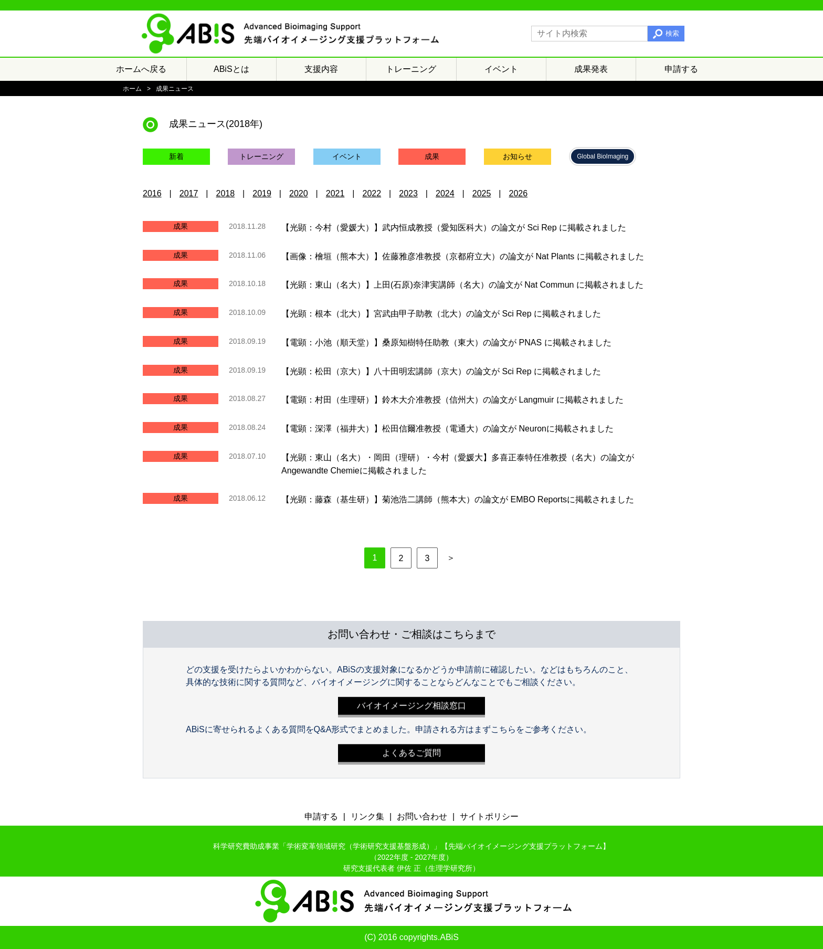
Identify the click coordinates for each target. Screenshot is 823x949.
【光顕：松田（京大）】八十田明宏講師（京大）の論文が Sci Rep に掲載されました (441, 370)
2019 (261, 193)
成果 (432, 156)
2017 (189, 193)
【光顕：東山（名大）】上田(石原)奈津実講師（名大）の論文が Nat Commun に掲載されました (462, 284)
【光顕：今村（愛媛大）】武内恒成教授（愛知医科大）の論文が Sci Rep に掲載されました (453, 227)
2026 (518, 193)
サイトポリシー (489, 816)
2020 (298, 193)
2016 (152, 193)
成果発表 (591, 69)
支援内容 (321, 69)
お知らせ (517, 156)
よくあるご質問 (411, 750)
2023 (408, 193)
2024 (445, 193)
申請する (681, 69)
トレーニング (411, 69)
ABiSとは (231, 69)
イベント (501, 69)
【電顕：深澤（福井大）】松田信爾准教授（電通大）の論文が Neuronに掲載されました (447, 428)
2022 (372, 193)
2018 (225, 193)
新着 (176, 156)
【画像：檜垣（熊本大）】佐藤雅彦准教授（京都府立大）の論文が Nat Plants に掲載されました (462, 255)
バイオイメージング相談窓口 (411, 703)
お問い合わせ (422, 816)
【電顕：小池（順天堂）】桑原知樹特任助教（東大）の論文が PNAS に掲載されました (446, 342)
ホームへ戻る (141, 69)
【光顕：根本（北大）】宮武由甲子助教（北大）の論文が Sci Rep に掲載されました (441, 313)
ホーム (132, 88)
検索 (672, 33)
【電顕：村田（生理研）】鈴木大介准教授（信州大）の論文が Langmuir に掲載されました (452, 399)
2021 (335, 193)
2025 (481, 193)
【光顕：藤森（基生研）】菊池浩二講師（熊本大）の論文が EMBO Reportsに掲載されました (457, 498)
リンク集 (367, 816)
